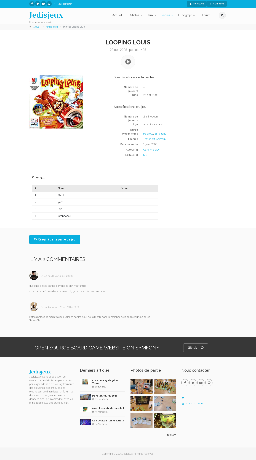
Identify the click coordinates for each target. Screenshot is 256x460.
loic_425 (48, 276)
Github (195, 348)
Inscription (197, 3)
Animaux (161, 139)
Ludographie (186, 15)
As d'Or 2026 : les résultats (108, 420)
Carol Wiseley (151, 149)
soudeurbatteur (51, 307)
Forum (206, 15)
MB (145, 155)
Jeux (150, 15)
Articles (134, 15)
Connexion (217, 3)
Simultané (160, 133)
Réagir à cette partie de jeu (54, 239)
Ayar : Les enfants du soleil (108, 408)
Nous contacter (62, 4)
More (171, 435)
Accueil (117, 15)
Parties (166, 15)
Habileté (148, 133)
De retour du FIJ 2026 (104, 395)
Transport (149, 139)
